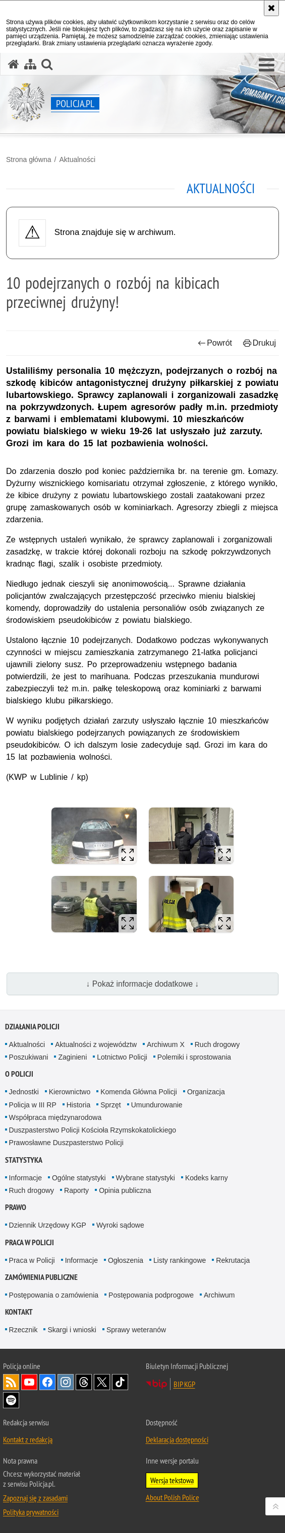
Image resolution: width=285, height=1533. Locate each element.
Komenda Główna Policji (138, 1092)
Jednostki (24, 1092)
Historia (78, 1105)
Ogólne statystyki (79, 1178)
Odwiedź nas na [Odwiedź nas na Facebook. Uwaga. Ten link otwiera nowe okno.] (47, 1382)
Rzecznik (23, 1330)
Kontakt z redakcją (27, 1439)
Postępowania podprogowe (151, 1295)
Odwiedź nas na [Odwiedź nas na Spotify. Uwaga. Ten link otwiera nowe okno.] (11, 1400)
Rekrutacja (233, 1260)
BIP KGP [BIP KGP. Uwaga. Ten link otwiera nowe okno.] (184, 1384)
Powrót (215, 343)
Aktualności (77, 159)
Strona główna (28, 159)
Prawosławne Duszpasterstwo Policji (66, 1143)
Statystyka (23, 1160)
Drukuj (259, 343)
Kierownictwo (69, 1092)
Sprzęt (110, 1105)
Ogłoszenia (125, 1260)
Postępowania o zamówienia (53, 1295)
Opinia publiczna (125, 1190)
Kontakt (19, 1312)
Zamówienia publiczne (41, 1277)
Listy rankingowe (179, 1260)
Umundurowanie (157, 1105)
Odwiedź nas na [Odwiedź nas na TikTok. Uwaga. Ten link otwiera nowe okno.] (120, 1382)
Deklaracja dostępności (177, 1439)
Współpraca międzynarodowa (55, 1117)
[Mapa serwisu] (30, 64)
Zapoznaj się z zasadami (35, 1498)
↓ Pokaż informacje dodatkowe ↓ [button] (142, 984)
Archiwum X (166, 1044)
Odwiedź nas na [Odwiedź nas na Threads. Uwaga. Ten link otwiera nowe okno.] (84, 1382)
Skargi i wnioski (71, 1330)
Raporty (76, 1190)
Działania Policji (32, 1026)
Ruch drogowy (217, 1044)
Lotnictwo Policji (122, 1057)
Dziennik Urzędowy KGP (47, 1225)
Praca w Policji (29, 1242)
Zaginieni (72, 1057)
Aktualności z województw (96, 1044)
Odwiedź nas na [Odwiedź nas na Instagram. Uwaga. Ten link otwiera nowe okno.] (66, 1382)
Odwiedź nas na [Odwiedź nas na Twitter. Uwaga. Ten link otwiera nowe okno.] (102, 1382)
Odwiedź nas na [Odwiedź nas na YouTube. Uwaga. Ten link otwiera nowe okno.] (29, 1382)
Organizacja (206, 1092)
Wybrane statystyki (145, 1178)
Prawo (15, 1207)
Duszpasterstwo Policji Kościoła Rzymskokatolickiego (92, 1130)
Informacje (25, 1178)
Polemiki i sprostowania (194, 1057)
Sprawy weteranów (136, 1330)
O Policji (19, 1074)
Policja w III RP (32, 1105)
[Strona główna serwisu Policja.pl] (13, 64)
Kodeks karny (206, 1178)
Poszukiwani (28, 1057)
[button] (266, 65)
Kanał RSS (11, 1382)
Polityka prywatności (31, 1512)
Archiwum (219, 1295)
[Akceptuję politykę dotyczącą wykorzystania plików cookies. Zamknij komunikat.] (271, 8)
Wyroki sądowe (120, 1225)
